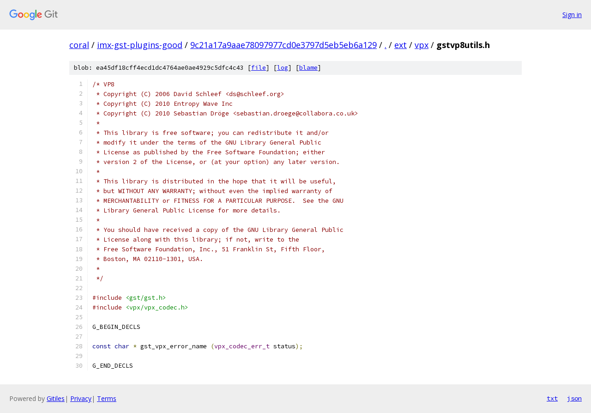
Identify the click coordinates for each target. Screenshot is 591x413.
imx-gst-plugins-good (139, 44)
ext (400, 44)
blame (308, 68)
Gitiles (56, 398)
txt (552, 398)
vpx (421, 44)
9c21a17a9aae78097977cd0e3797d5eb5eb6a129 (283, 44)
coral (79, 44)
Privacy (80, 398)
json (574, 398)
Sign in (572, 14)
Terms (106, 398)
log (282, 68)
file (258, 68)
